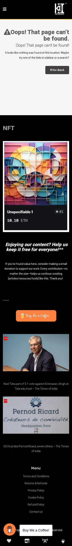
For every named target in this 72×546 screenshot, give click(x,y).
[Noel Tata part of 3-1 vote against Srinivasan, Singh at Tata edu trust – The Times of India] (36, 352)
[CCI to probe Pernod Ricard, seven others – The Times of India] (36, 415)
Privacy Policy (36, 490)
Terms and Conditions (36, 476)
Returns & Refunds (36, 483)
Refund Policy (36, 504)
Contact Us (36, 511)
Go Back (57, 69)
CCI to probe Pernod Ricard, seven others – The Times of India (36, 449)
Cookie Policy (36, 497)
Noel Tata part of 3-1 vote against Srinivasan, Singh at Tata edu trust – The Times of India (36, 386)
